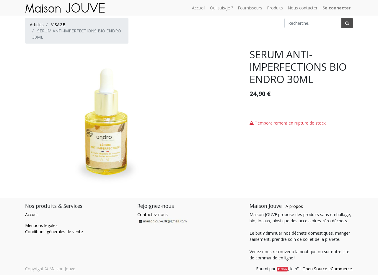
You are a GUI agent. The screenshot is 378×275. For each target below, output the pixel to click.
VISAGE (58, 24)
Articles (37, 24)
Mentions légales (41, 225)
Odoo (282, 269)
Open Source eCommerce (327, 268)
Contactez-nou (151, 214)
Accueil (31, 214)
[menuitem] (199, 7)
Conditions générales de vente (54, 231)
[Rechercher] (347, 23)
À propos (294, 206)
